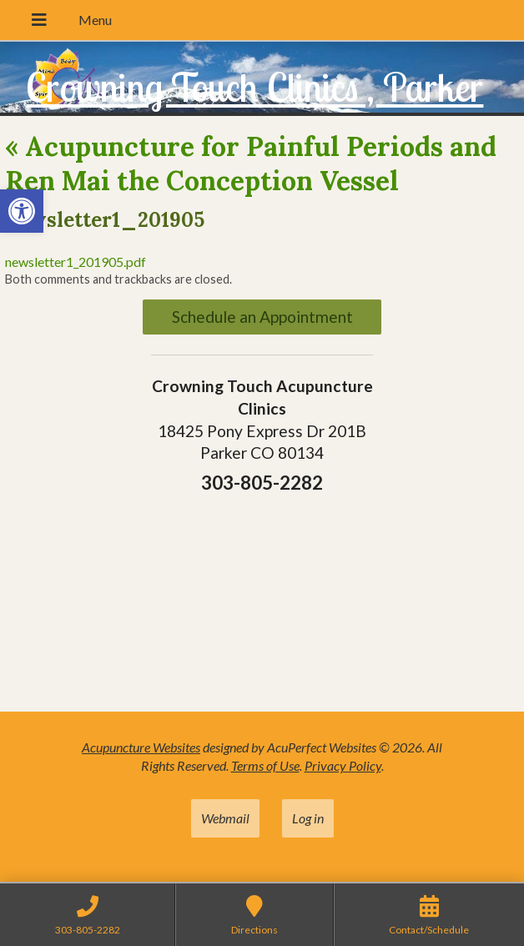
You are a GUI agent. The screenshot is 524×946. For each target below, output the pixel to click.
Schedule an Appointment (262, 316)
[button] (21, 211)
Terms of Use (265, 765)
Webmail (225, 818)
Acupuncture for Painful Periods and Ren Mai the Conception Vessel (250, 164)
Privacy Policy (343, 765)
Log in (308, 818)
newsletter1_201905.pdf (75, 261)
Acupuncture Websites (141, 747)
